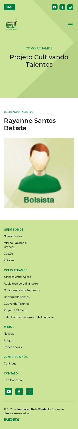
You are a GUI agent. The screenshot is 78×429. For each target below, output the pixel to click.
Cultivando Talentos (16, 303)
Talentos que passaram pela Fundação (29, 317)
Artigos (8, 340)
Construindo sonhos (17, 297)
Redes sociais (13, 347)
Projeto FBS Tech (15, 310)
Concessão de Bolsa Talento (22, 290)
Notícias (9, 333)
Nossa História (13, 236)
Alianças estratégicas (17, 277)
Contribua (10, 363)
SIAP (9, 7)
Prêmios (9, 260)
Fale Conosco (13, 380)
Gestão (8, 253)
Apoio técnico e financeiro (21, 283)
